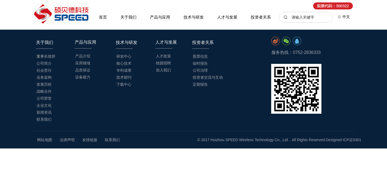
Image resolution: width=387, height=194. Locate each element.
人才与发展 (227, 17)
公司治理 (200, 70)
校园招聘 (163, 63)
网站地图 (44, 140)
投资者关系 (261, 17)
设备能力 (82, 77)
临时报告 (200, 63)
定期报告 (200, 84)
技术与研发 (194, 17)
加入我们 (163, 70)
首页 (103, 17)
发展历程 (44, 84)
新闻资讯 (44, 112)
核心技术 (123, 63)
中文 (344, 17)
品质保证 (82, 70)
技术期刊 (123, 77)
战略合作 (44, 91)
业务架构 (44, 77)
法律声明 (67, 140)
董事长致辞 (46, 56)
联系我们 (44, 119)
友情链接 (89, 140)
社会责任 (44, 70)
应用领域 (82, 63)
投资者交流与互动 (208, 77)
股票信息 (200, 56)
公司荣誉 (44, 98)
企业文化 (44, 105)
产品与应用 (160, 17)
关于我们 (128, 17)
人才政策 (163, 56)
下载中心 (123, 84)
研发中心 (123, 56)
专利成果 (123, 70)
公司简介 (44, 63)
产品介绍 (82, 56)
